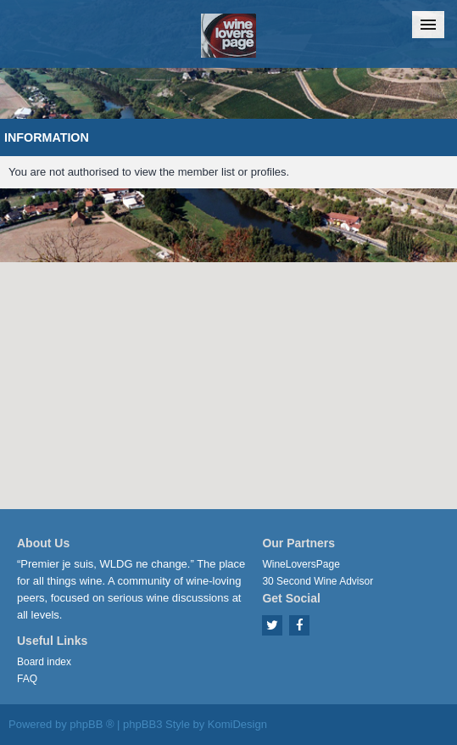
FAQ (27, 679)
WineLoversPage (300, 564)
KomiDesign (237, 724)
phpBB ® (92, 724)
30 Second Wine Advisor (317, 581)
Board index (44, 662)
